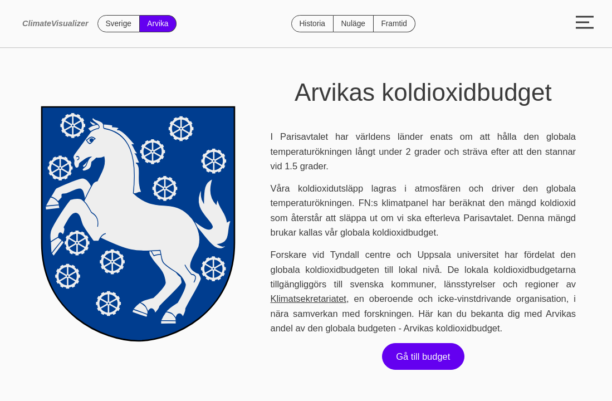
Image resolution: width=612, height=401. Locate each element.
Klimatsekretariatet (308, 299)
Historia (312, 23)
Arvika (157, 23)
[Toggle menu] (585, 23)
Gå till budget (423, 356)
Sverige (118, 23)
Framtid (394, 23)
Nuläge (353, 23)
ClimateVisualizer (55, 23)
